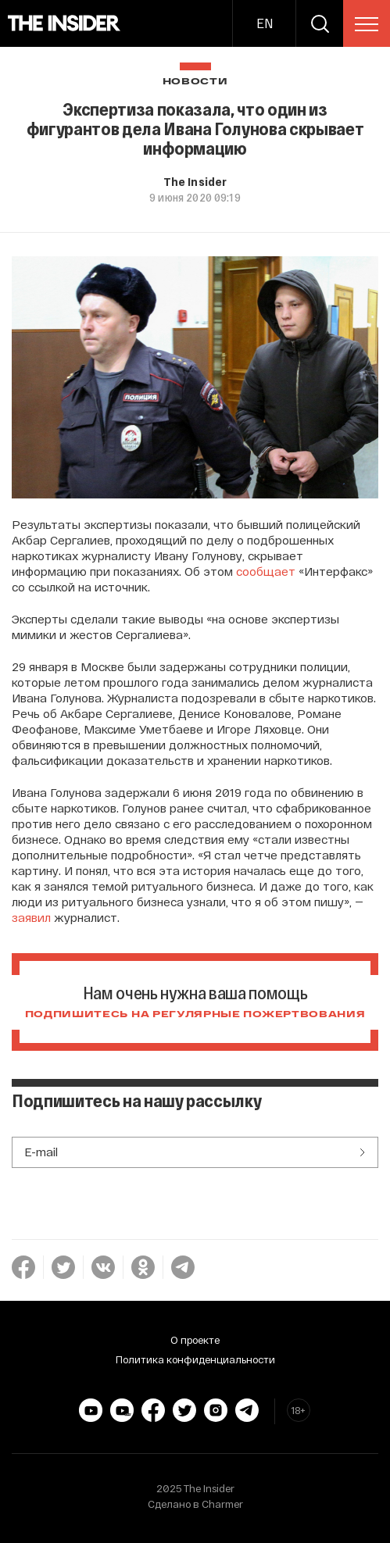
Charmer (222, 1504)
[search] (319, 23)
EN (264, 23)
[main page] (64, 23)
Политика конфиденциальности (195, 1359)
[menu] (366, 24)
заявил (31, 917)
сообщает (265, 571)
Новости (195, 81)
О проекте (195, 1340)
